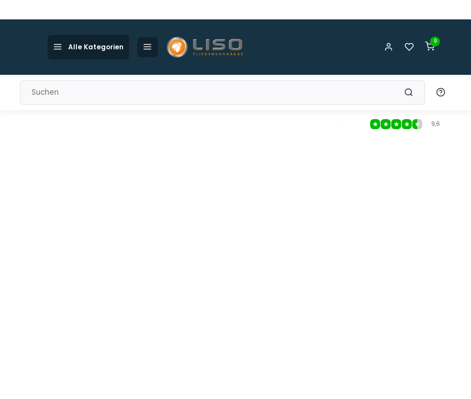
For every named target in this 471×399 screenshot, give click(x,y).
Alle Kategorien (88, 47)
